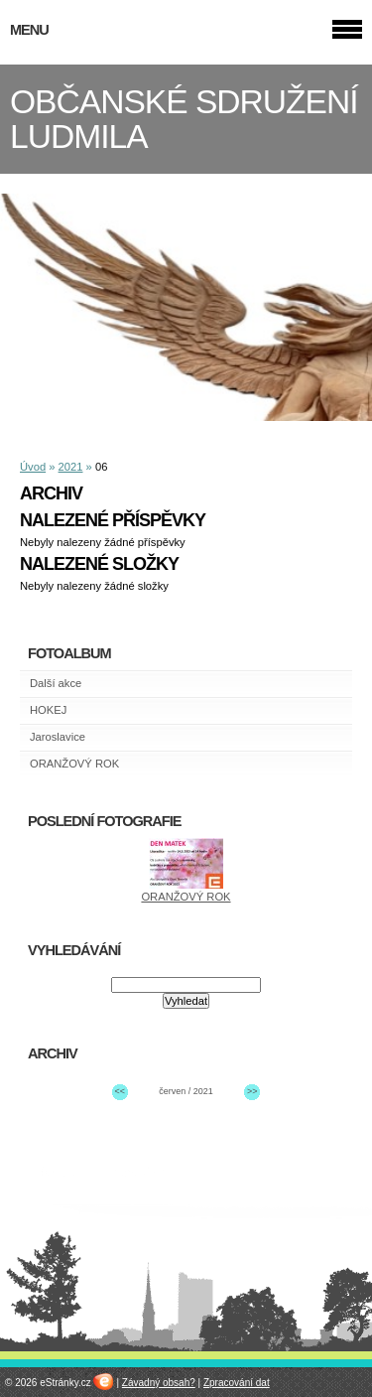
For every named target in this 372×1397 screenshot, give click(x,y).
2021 (71, 467)
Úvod (33, 467)
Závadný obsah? (158, 1382)
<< (119, 1091)
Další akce (55, 683)
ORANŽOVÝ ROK (74, 763)
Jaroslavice (57, 737)
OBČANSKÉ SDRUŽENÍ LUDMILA (184, 119)
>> (252, 1091)
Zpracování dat (236, 1382)
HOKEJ (48, 710)
